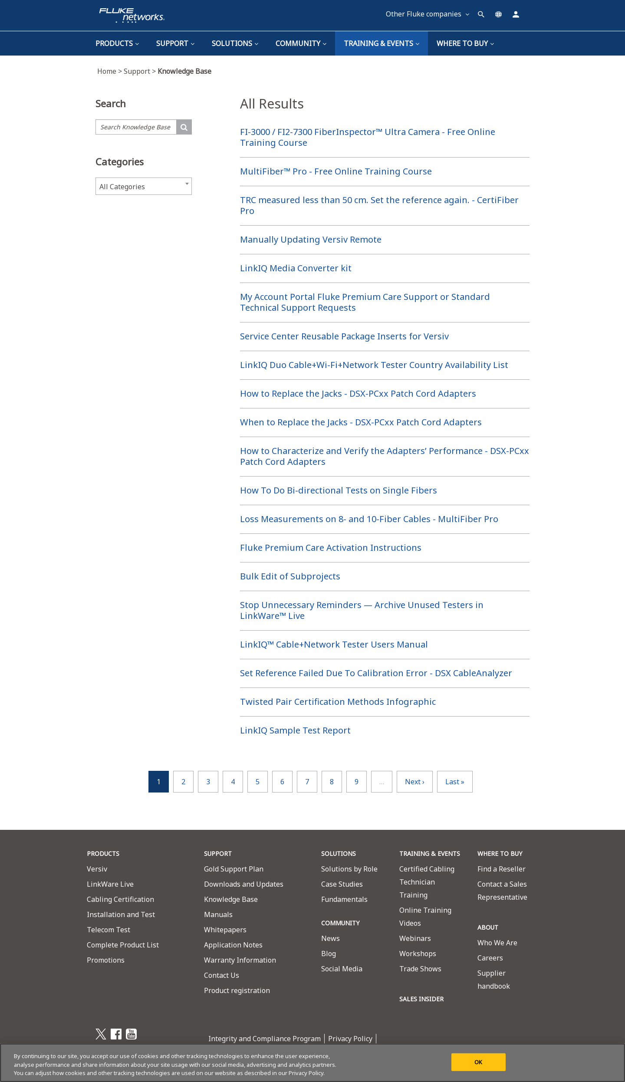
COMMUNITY (340, 923)
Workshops (417, 953)
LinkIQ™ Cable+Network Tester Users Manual (334, 644)
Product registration (237, 990)
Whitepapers (225, 929)
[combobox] (143, 186)
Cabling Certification (120, 899)
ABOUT (487, 927)
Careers (490, 958)
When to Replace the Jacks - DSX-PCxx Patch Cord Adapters (361, 422)
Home (110, 71)
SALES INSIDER (421, 999)
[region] (312, 1062)
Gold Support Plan (233, 869)
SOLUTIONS (338, 853)
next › (414, 781)
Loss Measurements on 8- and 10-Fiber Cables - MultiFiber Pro (369, 519)
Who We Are (497, 942)
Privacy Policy (350, 1038)
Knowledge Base (231, 899)
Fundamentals (344, 899)
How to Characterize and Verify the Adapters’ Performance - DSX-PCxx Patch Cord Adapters (384, 456)
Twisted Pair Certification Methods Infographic (338, 701)
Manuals (218, 914)
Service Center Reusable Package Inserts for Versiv (344, 336)
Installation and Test (121, 914)
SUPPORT (218, 853)
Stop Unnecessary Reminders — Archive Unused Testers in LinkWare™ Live (362, 610)
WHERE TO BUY (499, 853)
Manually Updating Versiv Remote (311, 239)
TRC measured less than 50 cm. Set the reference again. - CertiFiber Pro (379, 205)
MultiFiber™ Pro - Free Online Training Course (336, 171)
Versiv (97, 869)
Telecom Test (108, 929)
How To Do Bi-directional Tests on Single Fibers (338, 490)
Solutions (235, 43)
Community (301, 43)
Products (117, 43)
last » (454, 781)
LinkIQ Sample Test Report (295, 730)
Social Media (341, 968)
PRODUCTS (103, 853)
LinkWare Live (110, 884)
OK (478, 1062)
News (330, 938)
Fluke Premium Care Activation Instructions (330, 547)
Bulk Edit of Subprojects (290, 576)
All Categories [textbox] (122, 186)
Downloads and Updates (243, 884)
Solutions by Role (349, 869)
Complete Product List (123, 945)
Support (175, 43)
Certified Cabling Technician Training (426, 882)
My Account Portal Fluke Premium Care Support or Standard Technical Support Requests (365, 302)
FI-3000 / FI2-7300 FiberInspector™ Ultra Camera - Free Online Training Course (367, 137)
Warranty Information (240, 960)
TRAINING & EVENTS (381, 43)
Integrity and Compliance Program (264, 1038)
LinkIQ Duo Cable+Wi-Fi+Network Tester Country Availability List (374, 365)
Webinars (415, 938)
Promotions (106, 960)
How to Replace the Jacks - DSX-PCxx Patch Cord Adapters (358, 393)
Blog (328, 953)
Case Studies (342, 884)
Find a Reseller (501, 869)
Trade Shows (420, 968)
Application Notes (233, 945)
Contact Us (221, 975)
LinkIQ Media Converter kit (296, 268)
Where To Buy (465, 43)
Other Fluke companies (427, 14)
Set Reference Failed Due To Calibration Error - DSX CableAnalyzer (376, 673)
